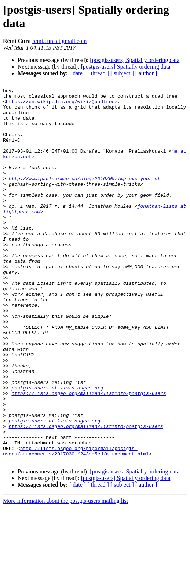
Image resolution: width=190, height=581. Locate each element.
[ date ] (77, 73)
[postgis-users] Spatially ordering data (134, 60)
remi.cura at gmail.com (59, 41)
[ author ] (146, 73)
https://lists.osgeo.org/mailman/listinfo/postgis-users (88, 454)
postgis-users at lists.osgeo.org (57, 448)
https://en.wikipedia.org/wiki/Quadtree (60, 104)
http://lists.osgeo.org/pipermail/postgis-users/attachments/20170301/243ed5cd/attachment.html (76, 524)
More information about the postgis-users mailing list (65, 574)
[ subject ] (122, 73)
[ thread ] (98, 73)
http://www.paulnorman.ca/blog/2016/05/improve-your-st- (86, 197)
